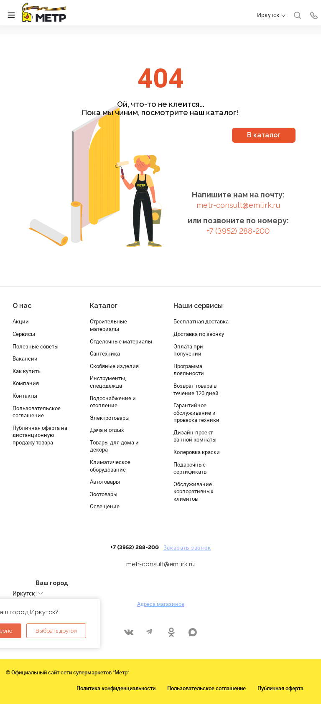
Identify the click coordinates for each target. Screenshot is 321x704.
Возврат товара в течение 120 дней (196, 389)
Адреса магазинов (160, 604)
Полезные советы (36, 346)
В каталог (263, 135)
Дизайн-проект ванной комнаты (195, 436)
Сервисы (24, 334)
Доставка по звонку (198, 334)
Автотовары (105, 481)
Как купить (27, 371)
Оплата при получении (188, 350)
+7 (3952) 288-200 (238, 231)
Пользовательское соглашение (37, 411)
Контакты (25, 395)
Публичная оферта (280, 688)
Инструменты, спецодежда (108, 381)
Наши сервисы (198, 306)
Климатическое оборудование (110, 465)
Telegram (150, 632)
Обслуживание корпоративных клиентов (193, 491)
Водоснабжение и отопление (113, 401)
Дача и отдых (107, 430)
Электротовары (110, 417)
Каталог (103, 306)
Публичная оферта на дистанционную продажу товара (40, 435)
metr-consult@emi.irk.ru (238, 205)
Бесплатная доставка (201, 321)
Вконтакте (129, 632)
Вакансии (25, 358)
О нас (22, 306)
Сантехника (105, 353)
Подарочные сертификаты (190, 468)
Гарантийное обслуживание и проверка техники (196, 412)
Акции (21, 321)
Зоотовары (103, 494)
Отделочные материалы (121, 341)
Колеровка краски (196, 452)
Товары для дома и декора (114, 446)
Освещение (105, 506)
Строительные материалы (108, 325)
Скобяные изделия (114, 366)
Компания (26, 383)
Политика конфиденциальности (115, 688)
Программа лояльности (188, 369)
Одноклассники (171, 632)
